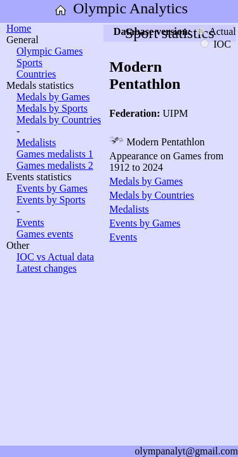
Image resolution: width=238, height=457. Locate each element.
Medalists (36, 142)
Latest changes (47, 268)
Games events (45, 233)
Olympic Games (50, 51)
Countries (36, 74)
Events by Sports (51, 199)
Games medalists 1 (55, 154)
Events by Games (52, 188)
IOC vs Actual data (55, 256)
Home (18, 28)
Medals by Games (53, 96)
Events (30, 222)
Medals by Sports (52, 108)
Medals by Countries (59, 119)
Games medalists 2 (55, 165)
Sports (30, 62)
